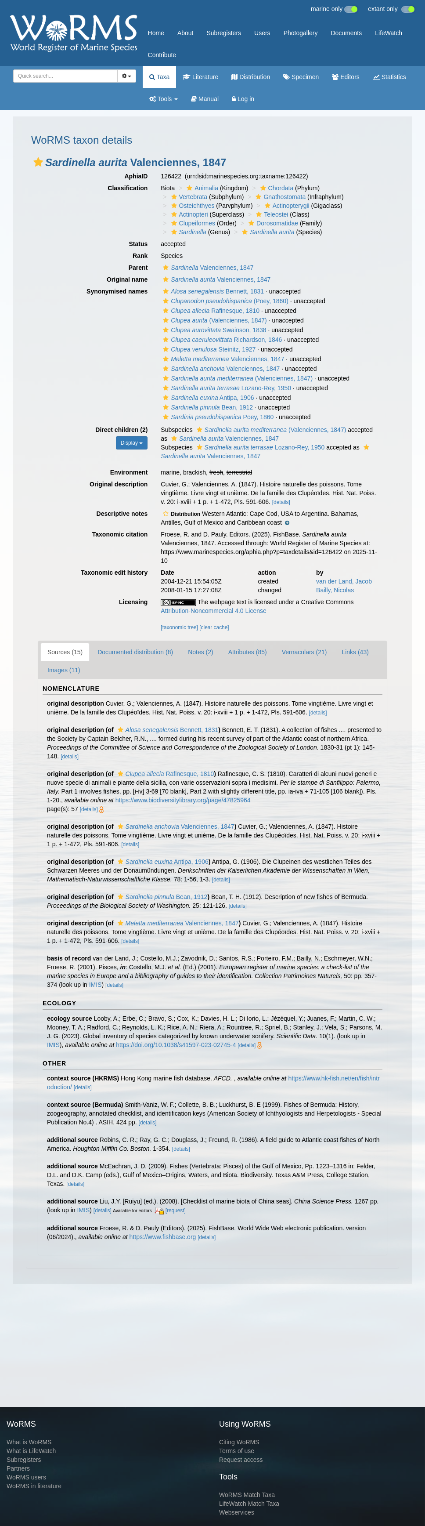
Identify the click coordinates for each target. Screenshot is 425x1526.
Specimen (301, 76)
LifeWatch (388, 32)
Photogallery (301, 32)
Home (156, 32)
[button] (38, 162)
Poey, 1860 (217, 416)
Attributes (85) (247, 652)
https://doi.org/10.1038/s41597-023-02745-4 (176, 1044)
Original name (127, 279)
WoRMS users (26, 1477)
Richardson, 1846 (221, 339)
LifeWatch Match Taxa (249, 1503)
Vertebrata (188, 196)
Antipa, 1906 (207, 397)
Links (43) (355, 652)
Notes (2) (200, 652)
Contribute (162, 54)
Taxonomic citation (120, 534)
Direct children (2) (121, 429)
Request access (241, 1459)
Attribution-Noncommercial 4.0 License (213, 610)
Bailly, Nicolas (335, 590)
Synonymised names (117, 291)
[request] (176, 1210)
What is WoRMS (29, 1442)
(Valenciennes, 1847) (214, 320)
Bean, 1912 (207, 407)
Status (138, 243)
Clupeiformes (192, 223)
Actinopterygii (286, 205)
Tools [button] (163, 98)
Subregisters (223, 32)
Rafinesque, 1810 (210, 310)
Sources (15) (65, 652)
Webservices (236, 1512)
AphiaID (136, 176)
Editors (345, 76)
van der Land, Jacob (344, 581)
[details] (281, 502)
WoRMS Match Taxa (247, 1494)
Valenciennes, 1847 (207, 267)
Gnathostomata (279, 196)
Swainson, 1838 (213, 329)
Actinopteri (188, 214)
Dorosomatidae (272, 223)
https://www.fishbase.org (163, 1236)
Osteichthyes (192, 205)
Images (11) (63, 670)
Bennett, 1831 (212, 291)
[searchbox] (63, 76)
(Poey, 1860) (224, 300)
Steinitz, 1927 (208, 349)
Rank (140, 255)
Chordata (276, 188)
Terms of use (236, 1450)
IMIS (95, 984)
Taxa (159, 76)
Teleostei (271, 214)
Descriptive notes (122, 513)
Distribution (250, 76)
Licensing (133, 601)
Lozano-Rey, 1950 (226, 387)
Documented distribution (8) (135, 652)
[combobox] (65, 76)
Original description (119, 484)
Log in (243, 98)
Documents (346, 32)
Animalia (201, 188)
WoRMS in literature (34, 1486)
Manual (205, 98)
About (185, 32)
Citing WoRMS (239, 1442)
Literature (200, 76)
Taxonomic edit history (114, 572)
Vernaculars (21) (304, 652)
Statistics (389, 76)
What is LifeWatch (31, 1450)
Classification (128, 188)
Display (132, 443)
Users (262, 32)
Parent (138, 267)
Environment (129, 472)
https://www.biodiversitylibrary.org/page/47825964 (183, 800)
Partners (18, 1468)
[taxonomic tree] (179, 627)
